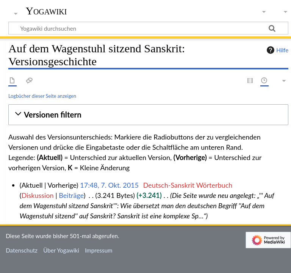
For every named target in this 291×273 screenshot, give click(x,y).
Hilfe (276, 50)
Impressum (99, 250)
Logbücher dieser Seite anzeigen (42, 96)
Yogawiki (46, 11)
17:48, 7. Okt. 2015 (109, 185)
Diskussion (38, 195)
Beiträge (71, 195)
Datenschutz (22, 250)
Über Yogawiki (61, 250)
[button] (148, 114)
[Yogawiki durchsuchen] (148, 28)
